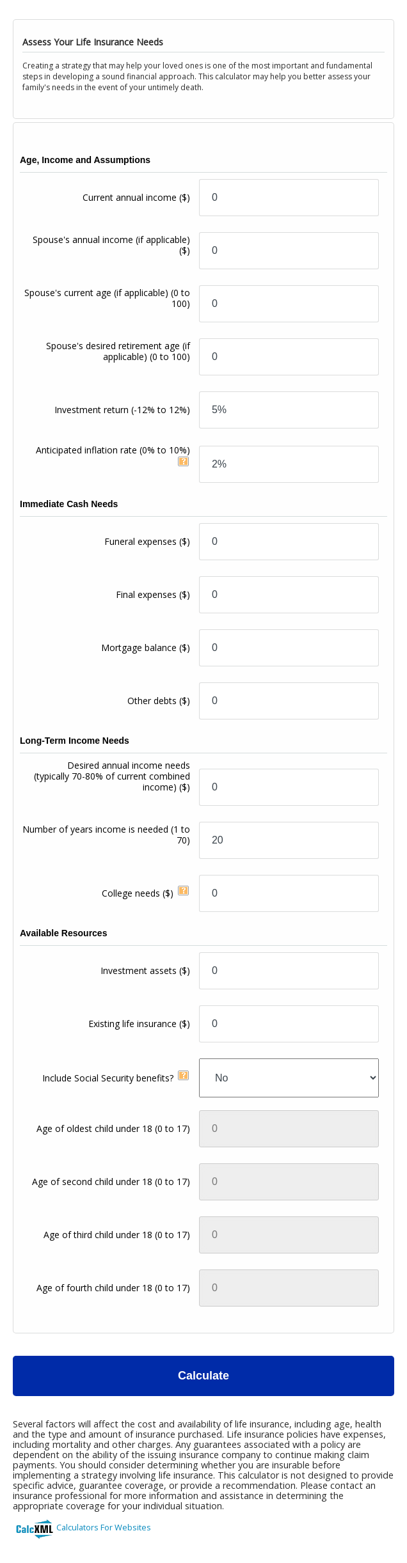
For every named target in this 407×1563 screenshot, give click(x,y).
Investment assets (145, 970)
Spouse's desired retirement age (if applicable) (118, 351)
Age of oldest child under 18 (113, 1128)
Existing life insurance (139, 1023)
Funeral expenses (147, 541)
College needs (137, 893)
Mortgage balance (145, 647)
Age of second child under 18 (111, 1181)
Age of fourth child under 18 (113, 1288)
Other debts (158, 701)
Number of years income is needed (106, 834)
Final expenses (153, 594)
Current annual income (136, 197)
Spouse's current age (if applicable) (107, 298)
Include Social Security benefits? (107, 1078)
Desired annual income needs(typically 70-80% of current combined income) (112, 776)
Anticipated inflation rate (113, 450)
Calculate (203, 1375)
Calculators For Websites (103, 1527)
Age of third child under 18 (117, 1235)
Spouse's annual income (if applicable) (111, 244)
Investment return (122, 410)
